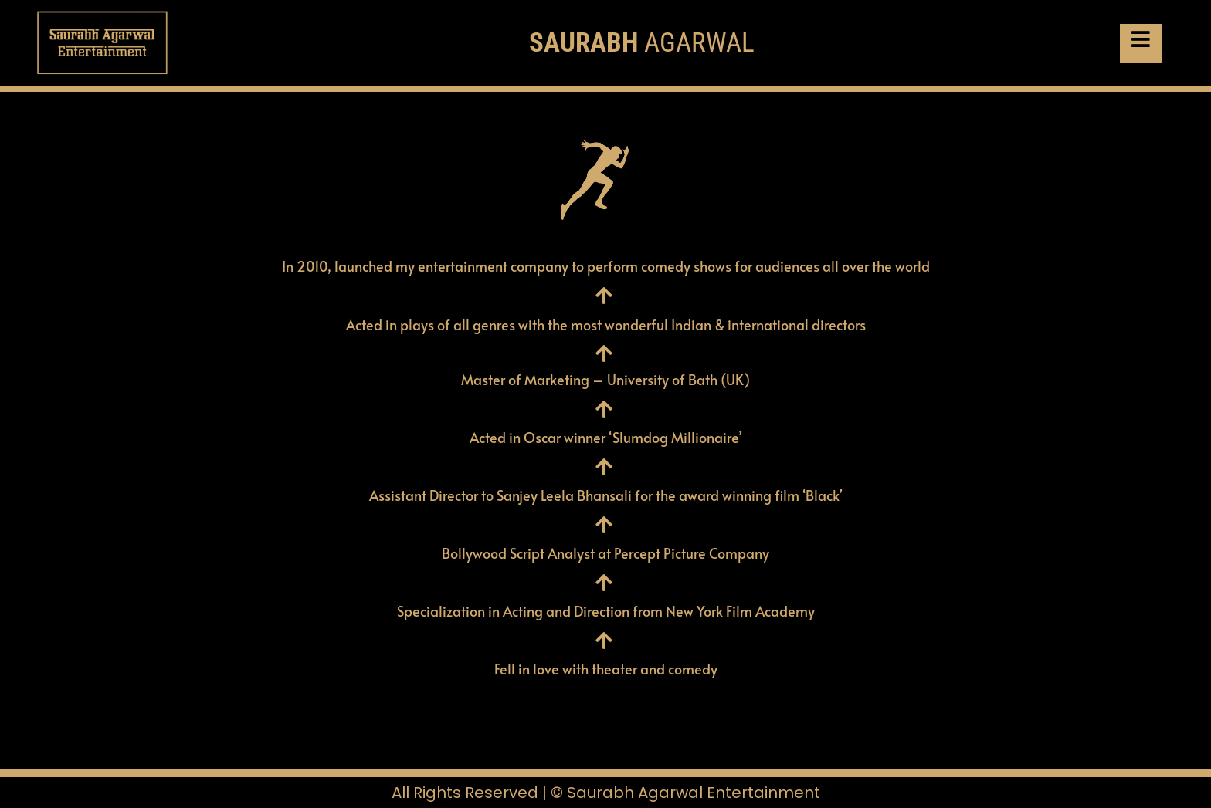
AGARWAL (642, 43)
